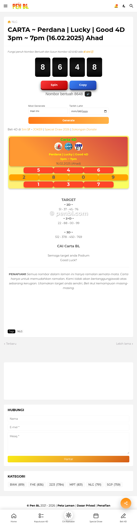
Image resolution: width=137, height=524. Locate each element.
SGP (114, 485)
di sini (88, 51)
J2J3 (56, 485)
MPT (76, 485)
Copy (83, 85)
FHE (37, 485)
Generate (68, 120)
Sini (26, 129)
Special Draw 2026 (57, 129)
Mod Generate (36, 105)
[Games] (41, 516)
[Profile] (123, 516)
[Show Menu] (5, 6)
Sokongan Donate (84, 129)
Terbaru (11, 343)
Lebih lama (123, 343)
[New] (96, 516)
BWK (17, 485)
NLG (14, 22)
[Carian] (132, 6)
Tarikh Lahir (76, 105)
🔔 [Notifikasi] (116, 6)
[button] (68, 515)
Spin (54, 85)
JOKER (37, 129)
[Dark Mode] (124, 6)
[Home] (14, 516)
